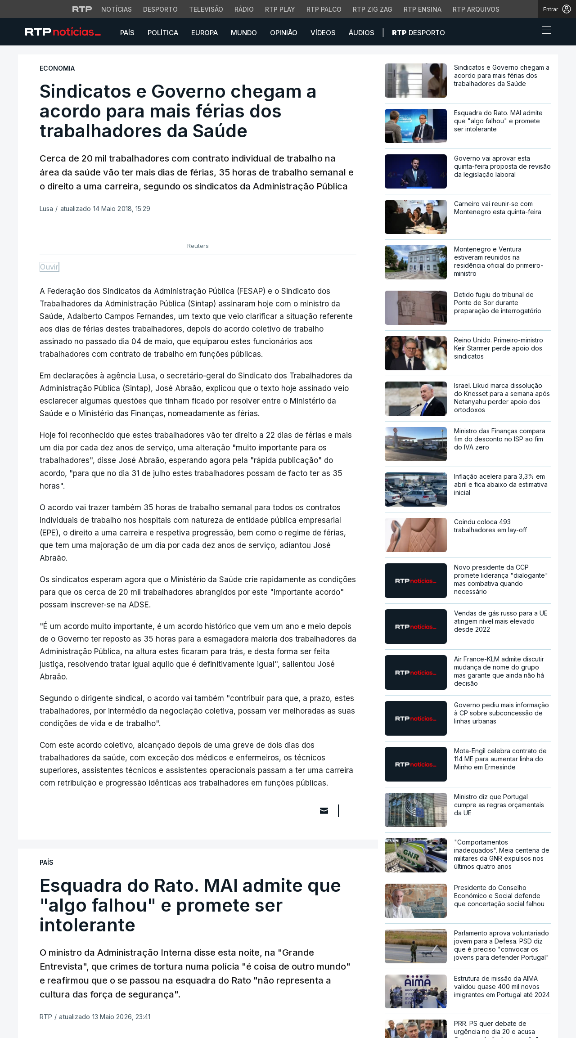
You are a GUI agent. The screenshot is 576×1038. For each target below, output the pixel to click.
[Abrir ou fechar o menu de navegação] (544, 31)
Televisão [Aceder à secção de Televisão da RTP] (206, 9)
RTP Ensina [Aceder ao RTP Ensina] (422, 9)
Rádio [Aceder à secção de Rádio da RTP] (244, 9)
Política (163, 32)
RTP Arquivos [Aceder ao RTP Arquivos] (476, 9)
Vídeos (323, 32)
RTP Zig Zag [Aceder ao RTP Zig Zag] (372, 9)
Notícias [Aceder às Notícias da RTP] (116, 9)
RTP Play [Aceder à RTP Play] (280, 9)
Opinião (283, 32)
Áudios (361, 32)
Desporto (418, 32)
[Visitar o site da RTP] (82, 9)
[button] (530, 32)
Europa (204, 32)
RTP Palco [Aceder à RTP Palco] (324, 9)
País (127, 32)
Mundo (244, 32)
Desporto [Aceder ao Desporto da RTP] (160, 9)
